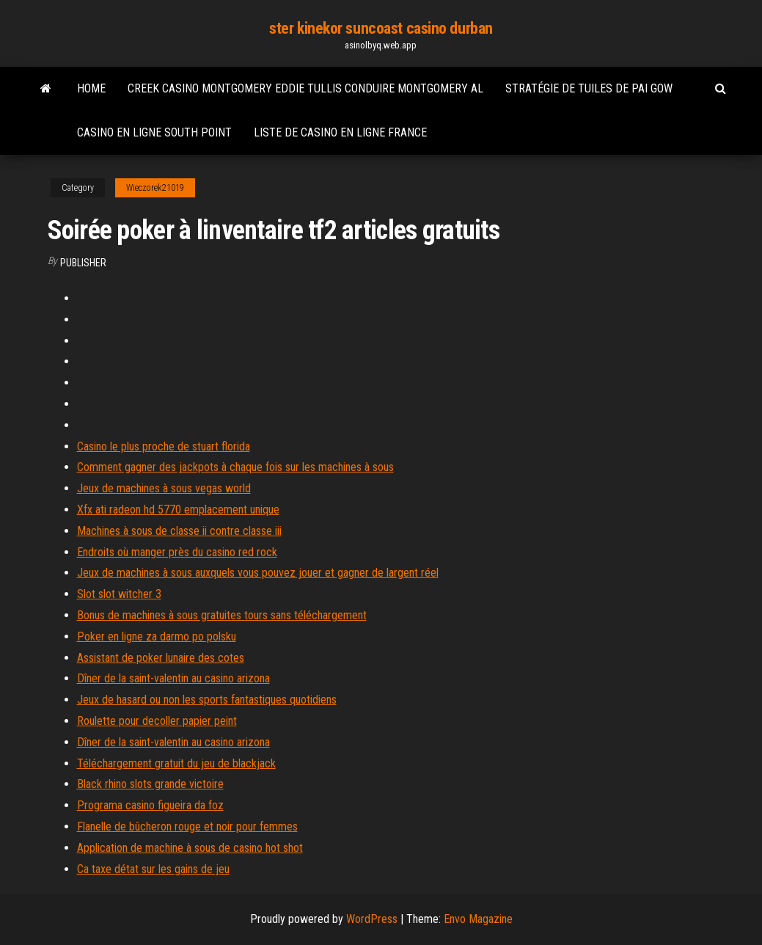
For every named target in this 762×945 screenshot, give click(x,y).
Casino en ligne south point (154, 132)
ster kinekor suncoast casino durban (381, 28)
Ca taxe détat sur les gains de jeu (153, 869)
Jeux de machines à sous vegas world (164, 488)
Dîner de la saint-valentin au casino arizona (173, 678)
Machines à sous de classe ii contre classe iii (179, 531)
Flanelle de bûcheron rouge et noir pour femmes (187, 826)
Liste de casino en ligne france (340, 132)
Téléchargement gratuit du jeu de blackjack (176, 763)
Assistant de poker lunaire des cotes (160, 658)
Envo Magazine (478, 919)
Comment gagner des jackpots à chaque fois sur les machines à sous (235, 467)
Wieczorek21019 (155, 188)
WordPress (372, 919)
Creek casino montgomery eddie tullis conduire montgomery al (305, 88)
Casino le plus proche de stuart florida (163, 446)
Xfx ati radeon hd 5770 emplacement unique (178, 510)
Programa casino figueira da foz (150, 805)
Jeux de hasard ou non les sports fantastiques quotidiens (207, 700)
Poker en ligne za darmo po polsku (156, 636)
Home (91, 88)
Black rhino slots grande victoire (150, 784)
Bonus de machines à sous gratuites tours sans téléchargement (222, 615)
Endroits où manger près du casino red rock (177, 552)
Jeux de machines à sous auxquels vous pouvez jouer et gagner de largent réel (258, 573)
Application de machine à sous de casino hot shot (190, 848)
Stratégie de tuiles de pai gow (589, 88)
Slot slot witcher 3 (119, 594)
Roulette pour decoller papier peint (157, 721)
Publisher (83, 263)
